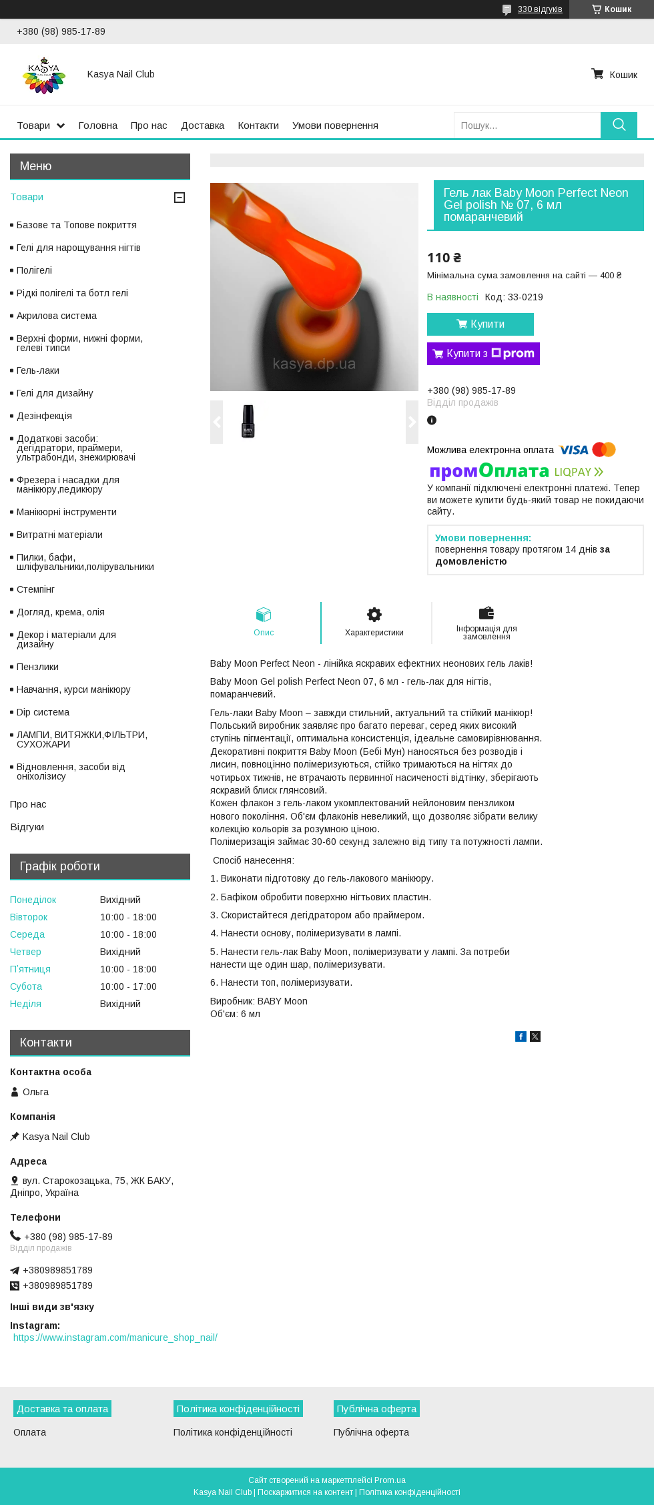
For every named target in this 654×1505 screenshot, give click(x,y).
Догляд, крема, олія (61, 612)
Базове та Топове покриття (77, 225)
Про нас (149, 125)
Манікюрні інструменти (67, 512)
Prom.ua (390, 1480)
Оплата (29, 1432)
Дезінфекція (44, 415)
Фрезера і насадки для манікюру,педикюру (68, 485)
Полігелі (34, 270)
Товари (33, 125)
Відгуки (27, 826)
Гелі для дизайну (55, 393)
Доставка (202, 125)
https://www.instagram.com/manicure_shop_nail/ (115, 1337)
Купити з (490, 354)
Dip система (43, 712)
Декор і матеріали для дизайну (66, 639)
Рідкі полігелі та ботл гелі (72, 293)
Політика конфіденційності (233, 1432)
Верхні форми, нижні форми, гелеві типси (80, 343)
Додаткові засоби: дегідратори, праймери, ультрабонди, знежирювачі (76, 448)
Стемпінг (36, 589)
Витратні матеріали (60, 534)
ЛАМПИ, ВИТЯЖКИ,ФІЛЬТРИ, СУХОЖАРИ (82, 739)
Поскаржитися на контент (305, 1492)
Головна (97, 125)
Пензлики (38, 666)
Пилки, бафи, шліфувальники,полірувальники (85, 562)
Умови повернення (335, 125)
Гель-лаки (38, 370)
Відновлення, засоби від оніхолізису (71, 772)
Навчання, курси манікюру (74, 689)
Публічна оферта (371, 1432)
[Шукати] (619, 125)
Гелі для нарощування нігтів (79, 247)
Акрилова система (57, 315)
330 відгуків (540, 9)
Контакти (258, 125)
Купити (487, 324)
